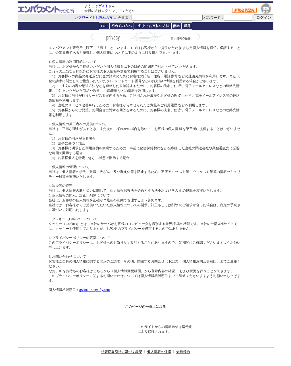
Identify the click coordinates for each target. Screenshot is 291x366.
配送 (176, 26)
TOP (104, 26)
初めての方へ (121, 26)
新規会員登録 (244, 10)
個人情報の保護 (159, 352)
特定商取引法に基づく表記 (121, 352)
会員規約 (183, 352)
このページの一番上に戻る (145, 307)
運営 (187, 26)
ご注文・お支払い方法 (152, 26)
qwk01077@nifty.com (94, 290)
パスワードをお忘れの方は (95, 18)
